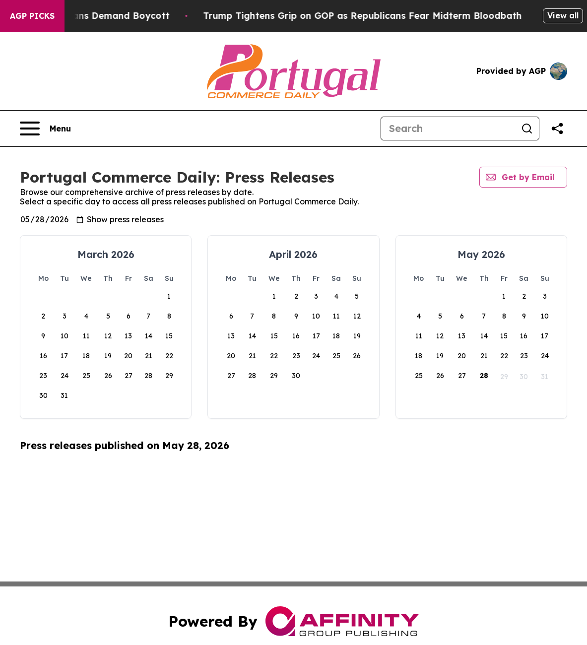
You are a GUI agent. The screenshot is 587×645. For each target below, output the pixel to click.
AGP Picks (32, 16)
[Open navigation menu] (45, 128)
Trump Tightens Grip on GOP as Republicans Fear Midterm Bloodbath (399, 15)
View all (563, 15)
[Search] (448, 128)
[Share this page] (557, 128)
